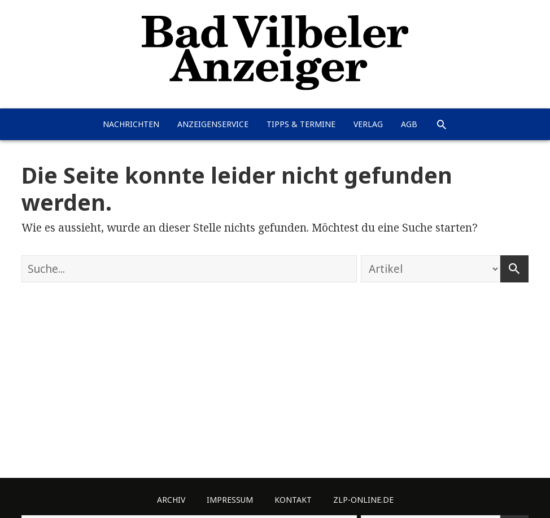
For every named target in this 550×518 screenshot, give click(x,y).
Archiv (171, 499)
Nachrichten (131, 124)
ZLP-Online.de (363, 499)
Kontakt (293, 499)
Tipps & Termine (301, 124)
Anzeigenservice (212, 124)
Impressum (230, 499)
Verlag (368, 124)
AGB (409, 124)
